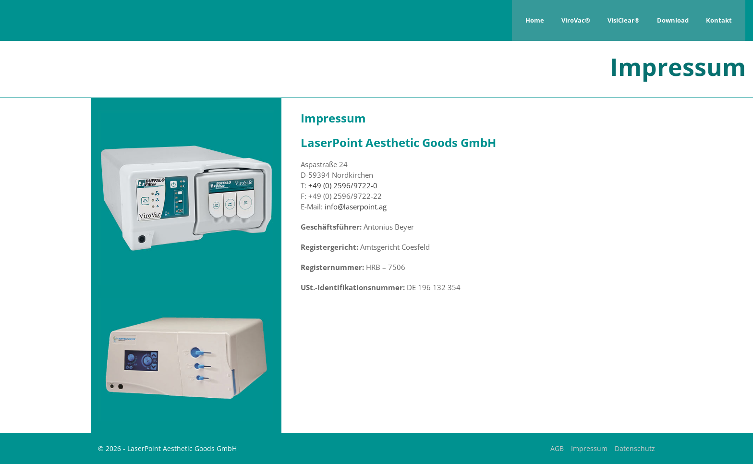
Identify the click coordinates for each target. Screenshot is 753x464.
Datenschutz (635, 448)
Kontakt (719, 20)
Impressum (589, 448)
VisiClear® (623, 20)
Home (534, 20)
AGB (557, 448)
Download (673, 20)
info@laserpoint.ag (356, 206)
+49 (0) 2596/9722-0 (342, 185)
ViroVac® (575, 20)
